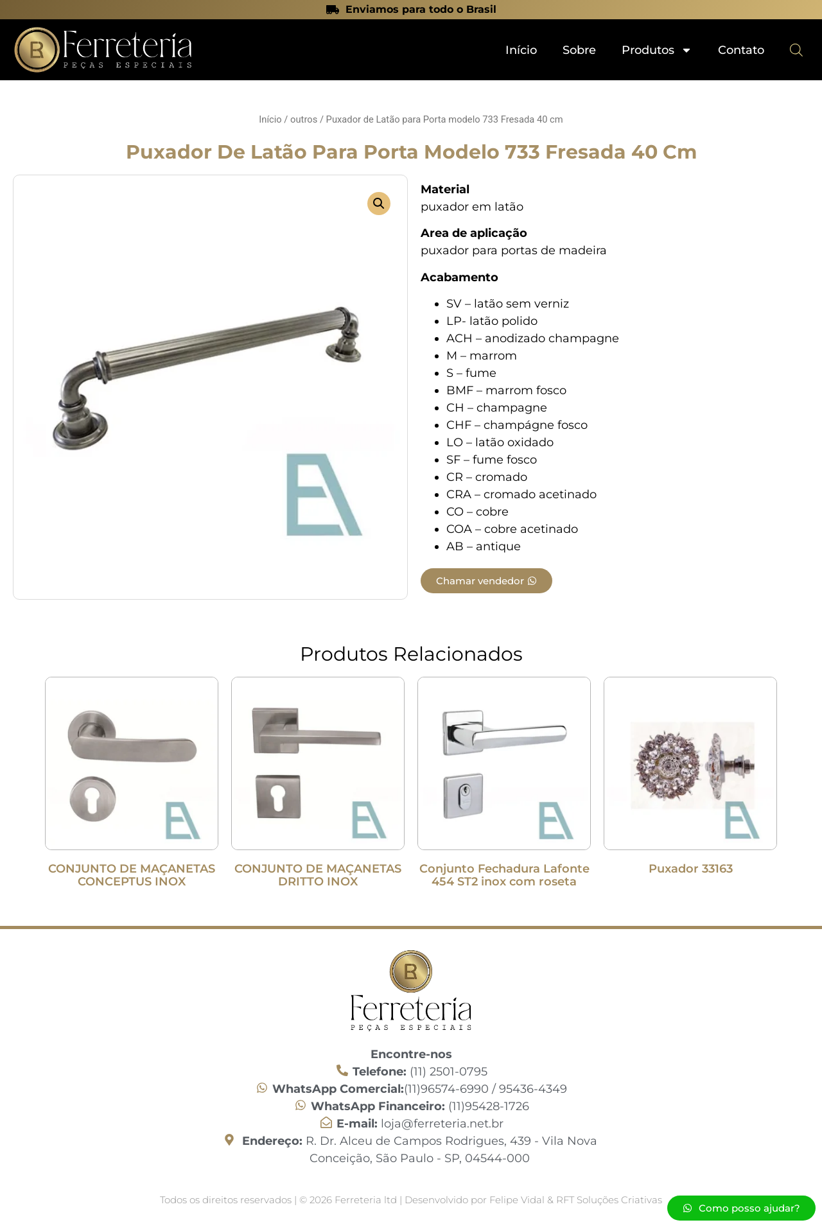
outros (303, 119)
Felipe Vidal (518, 1200)
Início (521, 50)
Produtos (657, 50)
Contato (741, 50)
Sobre (579, 50)
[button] (378, 203)
